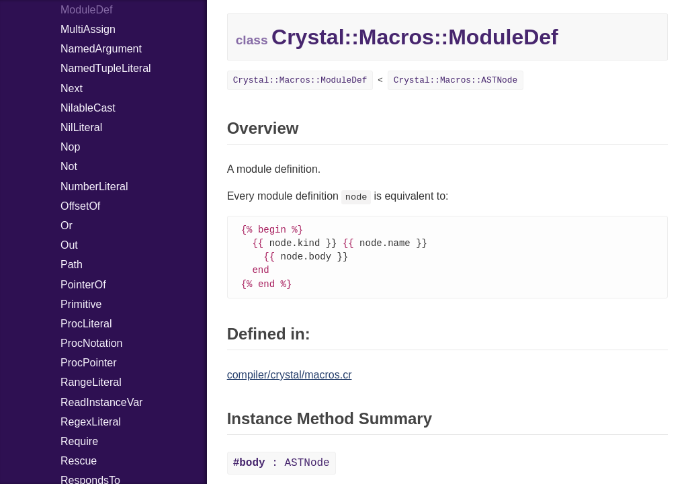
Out (69, 245)
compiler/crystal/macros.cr (289, 378)
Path (71, 264)
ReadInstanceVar (101, 402)
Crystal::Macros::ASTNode (455, 80)
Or (66, 225)
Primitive (80, 304)
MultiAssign (88, 29)
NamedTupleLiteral (105, 68)
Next (71, 88)
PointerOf (83, 284)
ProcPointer (88, 362)
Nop (70, 147)
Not (68, 166)
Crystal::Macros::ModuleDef (300, 80)
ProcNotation (91, 343)
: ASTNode (281, 466)
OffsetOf (80, 206)
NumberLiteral (94, 186)
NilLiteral (81, 127)
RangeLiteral (91, 382)
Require (79, 441)
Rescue (78, 461)
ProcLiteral (86, 323)
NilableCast (88, 108)
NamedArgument (101, 48)
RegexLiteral (90, 422)
